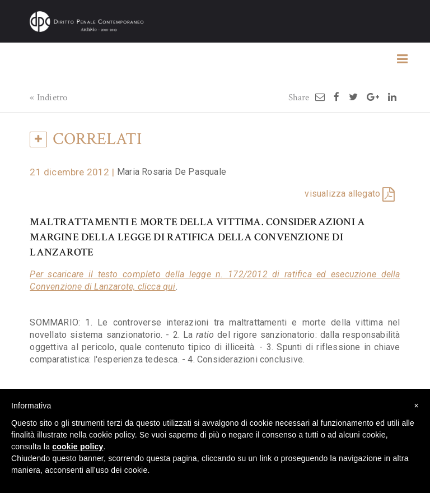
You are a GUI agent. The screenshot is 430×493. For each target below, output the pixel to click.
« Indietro (48, 97)
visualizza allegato (342, 193)
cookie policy (77, 446)
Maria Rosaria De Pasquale (171, 171)
